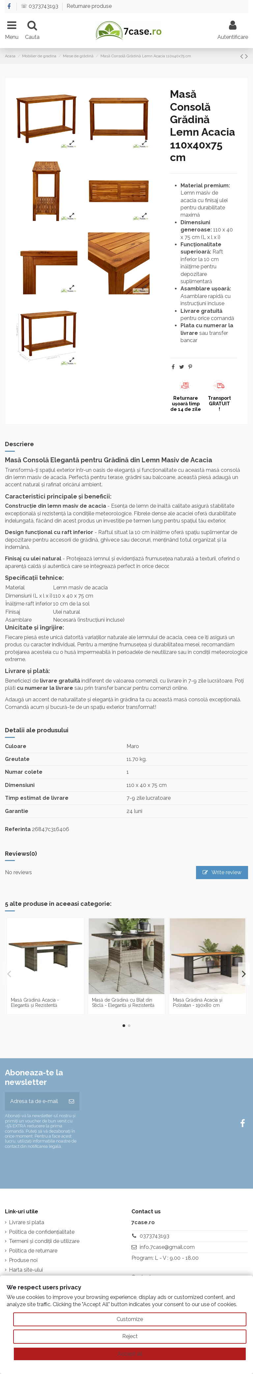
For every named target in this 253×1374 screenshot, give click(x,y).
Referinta (18, 829)
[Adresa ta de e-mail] (34, 1101)
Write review (222, 872)
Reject (130, 1336)
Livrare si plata (26, 1222)
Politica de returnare (33, 1251)
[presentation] (60, 1166)
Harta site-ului (26, 1270)
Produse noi (23, 1260)
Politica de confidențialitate (41, 1232)
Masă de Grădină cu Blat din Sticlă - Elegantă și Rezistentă (123, 1002)
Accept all (130, 1354)
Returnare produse (89, 6)
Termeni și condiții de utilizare (44, 1241)
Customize (130, 1319)
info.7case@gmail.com (167, 1247)
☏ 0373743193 (40, 6)
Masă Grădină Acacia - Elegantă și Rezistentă (35, 1002)
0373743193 (154, 1236)
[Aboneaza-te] (71, 1101)
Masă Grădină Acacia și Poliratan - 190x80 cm (197, 1002)
